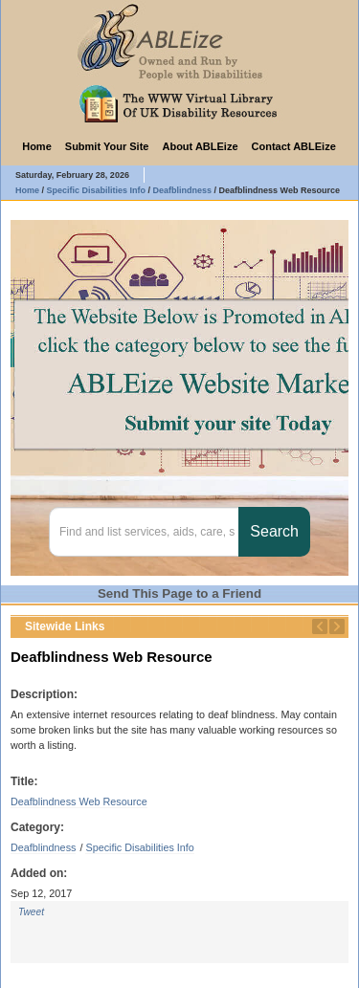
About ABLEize (199, 146)
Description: (44, 694)
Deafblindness (43, 847)
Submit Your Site (107, 146)
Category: (37, 827)
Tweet (31, 912)
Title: (24, 781)
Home (37, 146)
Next (337, 626)
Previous (319, 626)
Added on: (39, 873)
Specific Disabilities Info (139, 847)
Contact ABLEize (294, 146)
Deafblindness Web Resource (79, 801)
